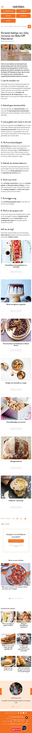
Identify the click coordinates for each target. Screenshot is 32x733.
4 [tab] (17, 706)
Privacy (7, 718)
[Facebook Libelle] (18, 713)
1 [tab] (12, 706)
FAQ (4, 724)
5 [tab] (19, 706)
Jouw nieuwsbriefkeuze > (16, 541)
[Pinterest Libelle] (26, 713)
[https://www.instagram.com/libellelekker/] (21, 713)
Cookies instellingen (7, 721)
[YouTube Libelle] (23, 713)
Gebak (7, 524)
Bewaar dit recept (16, 271)
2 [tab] (14, 706)
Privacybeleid (16, 546)
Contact (27, 721)
